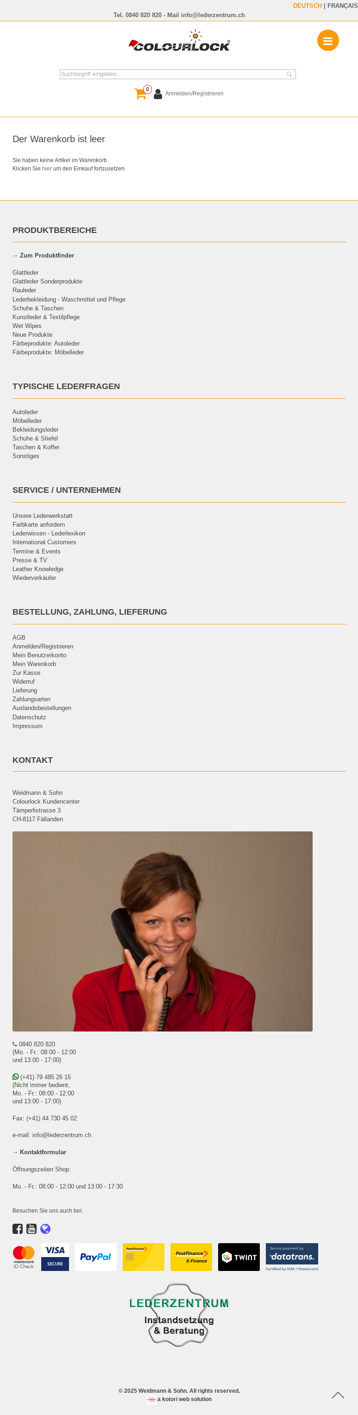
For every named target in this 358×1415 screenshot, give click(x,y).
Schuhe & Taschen (38, 308)
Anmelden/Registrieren (43, 646)
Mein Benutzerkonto (39, 655)
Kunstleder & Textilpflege (46, 317)
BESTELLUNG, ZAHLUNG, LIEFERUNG (90, 611)
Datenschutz (29, 717)
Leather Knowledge (38, 568)
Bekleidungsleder (35, 429)
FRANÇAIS (342, 5)
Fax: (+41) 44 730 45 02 (45, 1118)
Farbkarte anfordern (39, 524)
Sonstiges (26, 455)
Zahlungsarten (31, 699)
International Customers (44, 542)
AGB (19, 637)
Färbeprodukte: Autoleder (46, 343)
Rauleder (24, 290)
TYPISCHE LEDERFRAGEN (66, 386)
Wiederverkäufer (34, 577)
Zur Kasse (26, 672)
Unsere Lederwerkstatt (43, 515)
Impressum (28, 726)
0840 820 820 (144, 15)
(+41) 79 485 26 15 (42, 1077)
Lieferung (25, 690)
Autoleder (25, 411)
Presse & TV (30, 560)
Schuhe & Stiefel (35, 438)
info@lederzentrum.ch (213, 15)
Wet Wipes (27, 325)
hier (47, 168)
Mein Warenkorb (34, 663)
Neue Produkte (32, 334)
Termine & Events (37, 551)
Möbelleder (27, 420)
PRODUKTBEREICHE (55, 230)
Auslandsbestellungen (42, 707)
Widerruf (24, 681)
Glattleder (25, 272)
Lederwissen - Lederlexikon (49, 533)
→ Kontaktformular (40, 1152)
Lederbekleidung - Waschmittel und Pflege (69, 299)
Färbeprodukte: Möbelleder (48, 352)
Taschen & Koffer (36, 447)
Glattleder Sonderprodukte (47, 281)
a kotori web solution (179, 1399)
